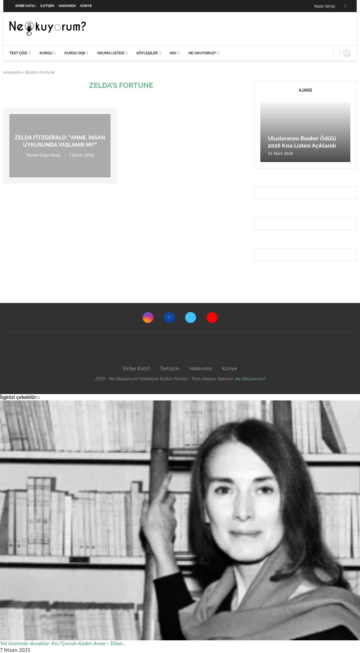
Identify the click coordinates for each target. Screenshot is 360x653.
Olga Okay (49, 155)
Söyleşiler (147, 53)
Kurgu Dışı (74, 53)
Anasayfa (12, 72)
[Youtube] (212, 317)
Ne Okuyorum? (250, 378)
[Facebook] (345, 6)
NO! (173, 53)
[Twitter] (190, 317)
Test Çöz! (18, 53)
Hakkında (67, 6)
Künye (86, 6)
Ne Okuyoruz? (202, 53)
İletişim (47, 6)
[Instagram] (148, 317)
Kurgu (46, 53)
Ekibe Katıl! (25, 6)
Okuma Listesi (110, 53)
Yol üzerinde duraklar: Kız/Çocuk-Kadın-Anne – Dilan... (63, 643)
